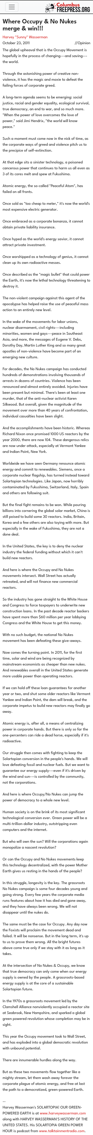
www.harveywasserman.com (63, 1113)
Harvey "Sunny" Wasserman (25, 37)
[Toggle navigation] (11, 7)
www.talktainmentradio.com (62, 1131)
